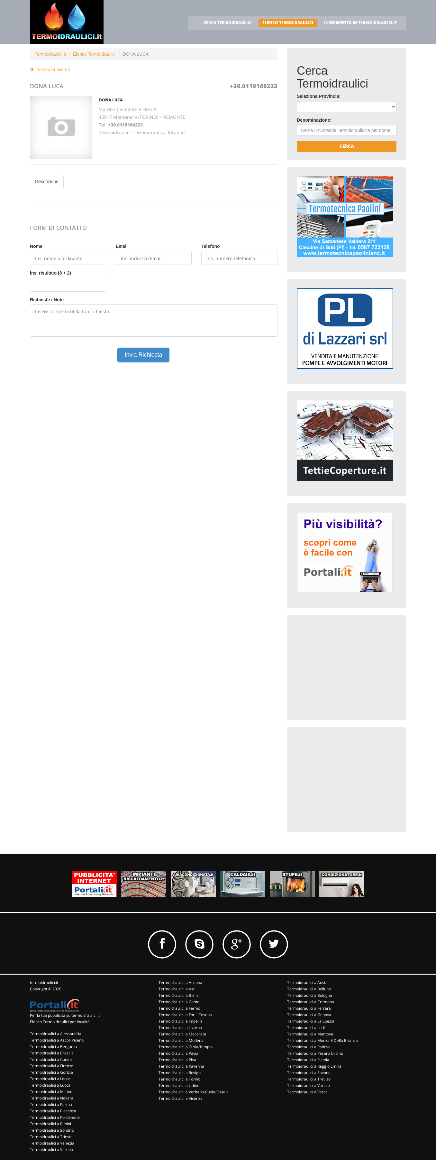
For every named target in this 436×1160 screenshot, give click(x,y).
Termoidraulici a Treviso (309, 1079)
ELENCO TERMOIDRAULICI (287, 22)
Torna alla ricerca (50, 69)
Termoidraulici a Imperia (181, 1021)
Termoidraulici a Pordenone (55, 1117)
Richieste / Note (47, 299)
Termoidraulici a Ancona (180, 982)
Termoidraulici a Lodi (306, 1027)
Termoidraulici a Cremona (310, 1002)
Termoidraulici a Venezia (52, 1143)
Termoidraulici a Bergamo (53, 1046)
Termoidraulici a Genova (309, 1014)
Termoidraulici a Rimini (50, 1124)
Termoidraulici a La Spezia (310, 1021)
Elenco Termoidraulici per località (60, 1021)
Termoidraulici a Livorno (180, 1027)
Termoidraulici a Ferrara (309, 1008)
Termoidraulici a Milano (51, 1091)
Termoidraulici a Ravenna (181, 1066)
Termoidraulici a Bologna (309, 995)
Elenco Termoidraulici (94, 54)
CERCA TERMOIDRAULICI (227, 22)
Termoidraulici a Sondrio (52, 1130)
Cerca (347, 146)
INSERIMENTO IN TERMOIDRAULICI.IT (360, 22)
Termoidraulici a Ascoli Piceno (57, 1040)
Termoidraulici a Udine (179, 1085)
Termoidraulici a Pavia (178, 1053)
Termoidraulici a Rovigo (180, 1072)
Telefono (210, 246)
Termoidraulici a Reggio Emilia (314, 1066)
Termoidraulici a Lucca (50, 1085)
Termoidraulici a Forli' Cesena (185, 1014)
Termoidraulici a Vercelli (309, 1092)
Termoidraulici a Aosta (307, 982)
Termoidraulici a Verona (51, 1149)
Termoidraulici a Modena (181, 1040)
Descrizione (47, 181)
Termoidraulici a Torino (179, 1079)
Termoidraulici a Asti (177, 989)
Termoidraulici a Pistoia (308, 1059)
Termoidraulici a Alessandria (55, 1033)
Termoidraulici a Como (179, 1002)
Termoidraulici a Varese (308, 1085)
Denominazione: (314, 120)
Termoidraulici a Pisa (177, 1059)
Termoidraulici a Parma (51, 1104)
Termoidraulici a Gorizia (51, 1072)
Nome (36, 246)
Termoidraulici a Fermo (179, 1008)
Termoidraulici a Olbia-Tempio (186, 1047)
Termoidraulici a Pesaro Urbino (315, 1053)
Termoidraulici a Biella (179, 995)
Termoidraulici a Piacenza (53, 1111)
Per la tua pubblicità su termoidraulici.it (65, 1015)
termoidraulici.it (44, 982)
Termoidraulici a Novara (51, 1098)
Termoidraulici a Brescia (52, 1053)
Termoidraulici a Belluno (309, 989)
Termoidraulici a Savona (309, 1072)
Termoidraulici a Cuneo (51, 1059)
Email (122, 246)
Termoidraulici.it (50, 54)
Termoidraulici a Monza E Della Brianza (322, 1040)
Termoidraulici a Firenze (51, 1066)
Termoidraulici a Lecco (50, 1078)
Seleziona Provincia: (319, 96)
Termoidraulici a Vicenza (181, 1098)
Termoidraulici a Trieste (51, 1136)
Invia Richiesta (143, 354)
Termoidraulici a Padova (309, 1047)
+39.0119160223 (253, 86)
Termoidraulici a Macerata (182, 1034)
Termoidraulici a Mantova (310, 1034)
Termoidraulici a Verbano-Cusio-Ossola (194, 1092)
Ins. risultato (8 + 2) (50, 273)
